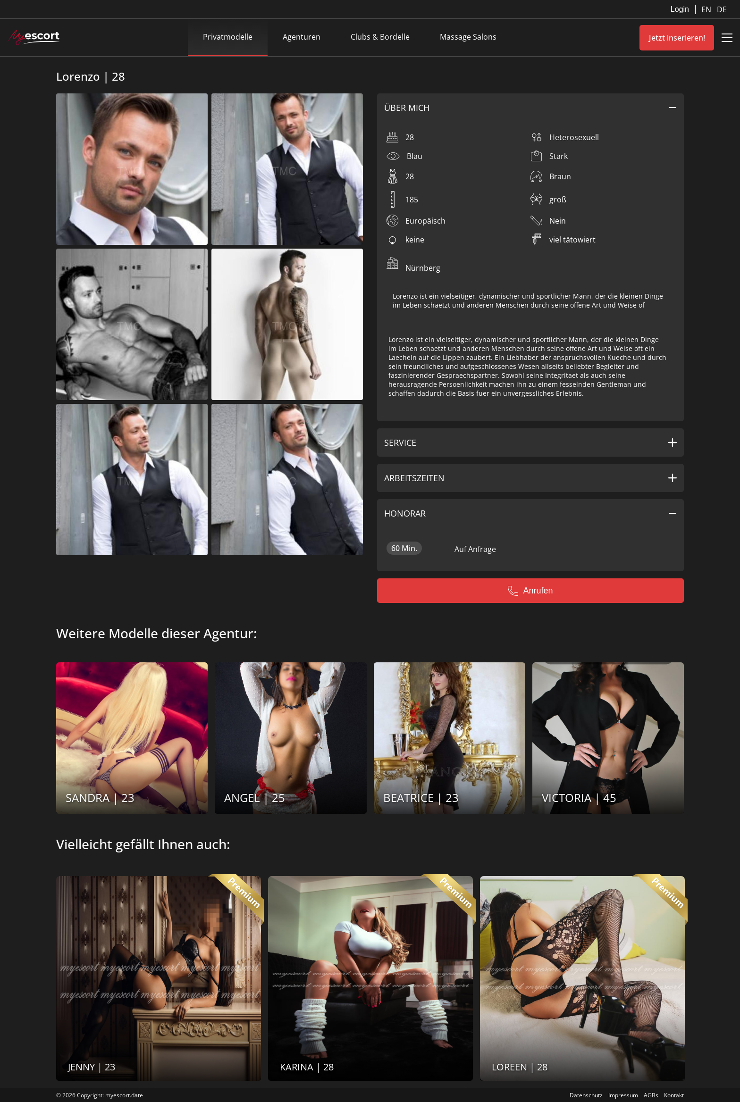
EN (707, 9)
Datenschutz (586, 1095)
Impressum (623, 1095)
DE (722, 9)
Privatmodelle (227, 37)
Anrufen (530, 590)
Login (680, 9)
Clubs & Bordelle (380, 37)
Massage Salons (468, 37)
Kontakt (674, 1095)
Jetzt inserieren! (677, 38)
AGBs (651, 1095)
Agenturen (301, 37)
